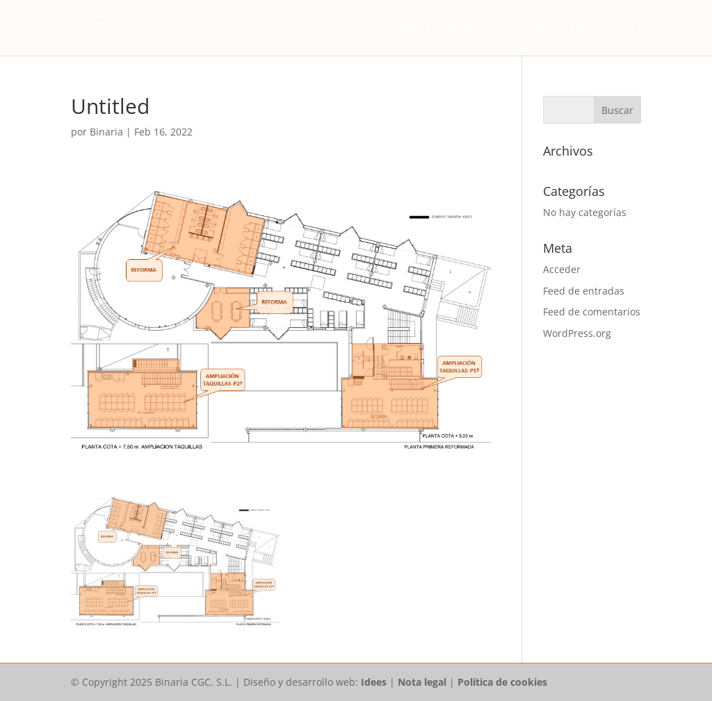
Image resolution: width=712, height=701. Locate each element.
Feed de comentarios (591, 311)
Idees (374, 681)
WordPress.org (577, 333)
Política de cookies (502, 681)
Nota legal (422, 681)
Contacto (591, 28)
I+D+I (539, 28)
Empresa (409, 28)
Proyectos (472, 28)
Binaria (106, 131)
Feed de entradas (583, 290)
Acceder (562, 269)
